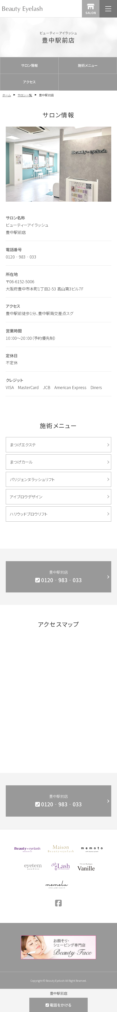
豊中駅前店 (58, 577)
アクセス (29, 81)
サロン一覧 (25, 95)
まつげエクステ (23, 445)
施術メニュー (88, 65)
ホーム (6, 95)
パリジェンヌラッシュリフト (32, 479)
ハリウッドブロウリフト (28, 514)
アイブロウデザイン (26, 497)
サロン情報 (29, 65)
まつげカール (21, 462)
